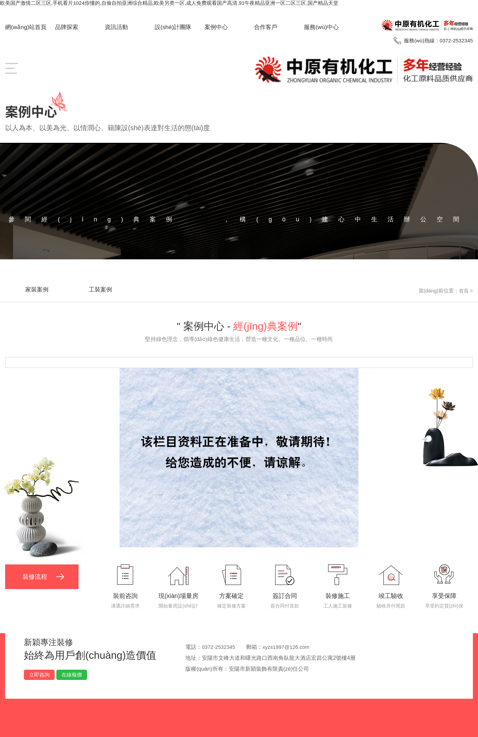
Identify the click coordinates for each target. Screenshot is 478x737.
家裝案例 (41, 288)
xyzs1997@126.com (289, 644)
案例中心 (217, 27)
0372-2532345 (219, 644)
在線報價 (71, 672)
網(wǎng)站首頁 (26, 27)
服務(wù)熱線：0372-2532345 (436, 40)
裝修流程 (36, 575)
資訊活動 (117, 27)
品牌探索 (67, 27)
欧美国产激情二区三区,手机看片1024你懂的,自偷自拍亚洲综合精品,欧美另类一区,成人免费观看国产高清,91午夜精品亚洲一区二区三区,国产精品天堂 (180, 3)
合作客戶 (266, 27)
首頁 (463, 288)
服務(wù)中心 (322, 27)
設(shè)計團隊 (174, 27)
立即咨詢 (39, 672)
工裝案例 (113, 288)
